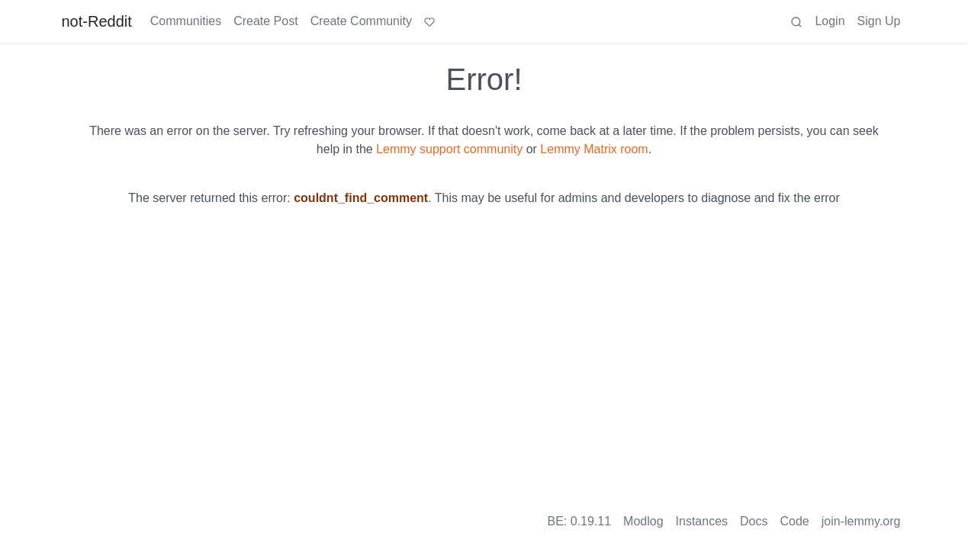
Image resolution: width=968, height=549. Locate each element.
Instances (702, 521)
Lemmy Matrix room (594, 149)
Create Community (361, 20)
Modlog (643, 521)
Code (794, 521)
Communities (185, 20)
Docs (753, 521)
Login (829, 20)
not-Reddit (97, 21)
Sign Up (879, 20)
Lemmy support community (449, 149)
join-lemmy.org (861, 521)
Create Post (265, 20)
